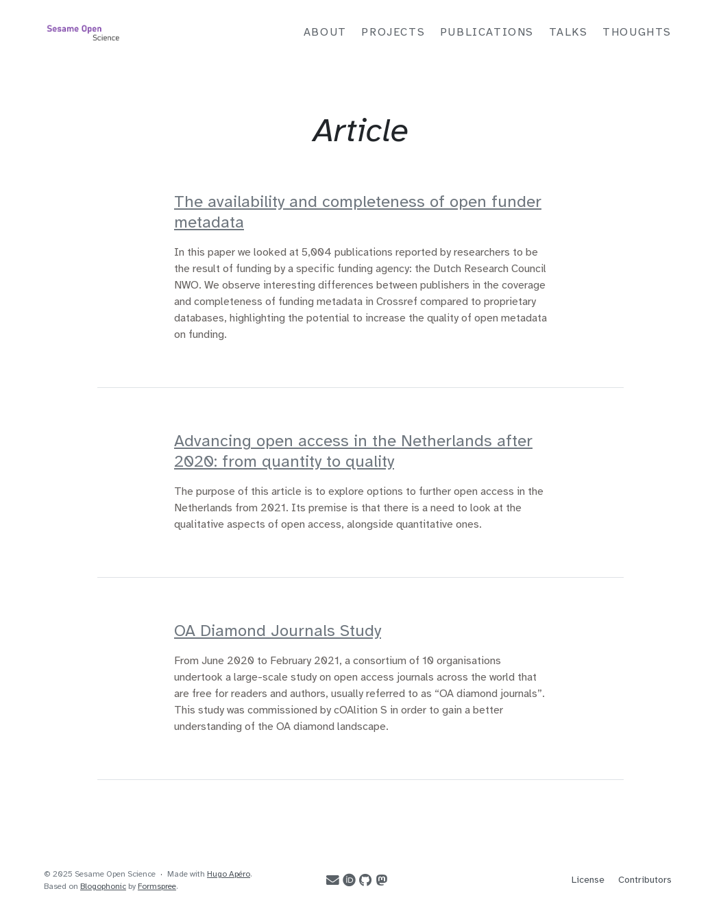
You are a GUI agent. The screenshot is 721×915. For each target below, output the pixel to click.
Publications (487, 32)
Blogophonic (103, 886)
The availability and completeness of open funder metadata (357, 213)
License (588, 880)
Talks (568, 32)
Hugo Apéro (228, 874)
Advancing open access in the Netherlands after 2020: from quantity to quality (353, 452)
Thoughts (637, 32)
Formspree (157, 886)
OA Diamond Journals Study (277, 631)
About (325, 32)
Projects (393, 32)
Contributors (645, 880)
